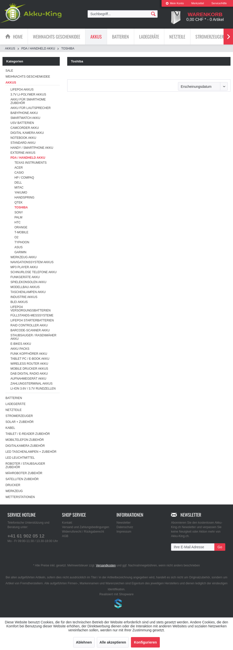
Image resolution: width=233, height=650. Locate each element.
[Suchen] (153, 14)
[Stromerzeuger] (209, 37)
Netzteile (13, 410)
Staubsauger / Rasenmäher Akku (33, 337)
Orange (20, 227)
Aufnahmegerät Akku (28, 378)
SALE (9, 70)
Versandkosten (106, 565)
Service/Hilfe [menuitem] (219, 3)
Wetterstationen (20, 497)
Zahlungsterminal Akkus (31, 383)
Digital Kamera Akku (27, 133)
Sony (18, 212)
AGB (65, 536)
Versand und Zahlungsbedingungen (85, 527)
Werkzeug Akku (23, 257)
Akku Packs (19, 348)
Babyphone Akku (24, 113)
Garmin (20, 252)
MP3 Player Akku (24, 267)
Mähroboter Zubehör (23, 473)
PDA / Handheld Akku (27, 157)
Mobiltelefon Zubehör (24, 440)
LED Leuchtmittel (20, 457)
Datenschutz (124, 527)
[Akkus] (96, 37)
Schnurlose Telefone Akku (33, 272)
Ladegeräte (15, 404)
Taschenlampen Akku (28, 292)
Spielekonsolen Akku (28, 282)
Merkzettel (197, 3)
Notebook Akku (23, 138)
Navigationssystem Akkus (32, 262)
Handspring (24, 197)
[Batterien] (120, 37)
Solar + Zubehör (19, 422)
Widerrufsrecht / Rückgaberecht (83, 531)
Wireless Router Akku (29, 363)
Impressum (123, 531)
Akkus (10, 82)
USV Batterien (22, 123)
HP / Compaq (24, 177)
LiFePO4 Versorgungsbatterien (30, 308)
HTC (17, 222)
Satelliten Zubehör (22, 479)
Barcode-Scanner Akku (30, 330)
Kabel (10, 428)
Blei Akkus (19, 302)
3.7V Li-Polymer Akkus (28, 94)
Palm (18, 217)
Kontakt (67, 522)
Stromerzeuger (19, 416)
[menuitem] (175, 3)
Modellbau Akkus (25, 287)
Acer (18, 167)
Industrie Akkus (23, 297)
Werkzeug (14, 491)
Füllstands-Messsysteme (31, 315)
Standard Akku (22, 143)
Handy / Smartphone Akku (31, 148)
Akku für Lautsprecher (30, 108)
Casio (19, 172)
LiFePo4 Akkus (22, 89)
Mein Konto (175, 3)
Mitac (18, 187)
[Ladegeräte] (149, 37)
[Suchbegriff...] (123, 14)
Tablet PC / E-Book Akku (29, 358)
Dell (18, 182)
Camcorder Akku (24, 128)
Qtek (18, 202)
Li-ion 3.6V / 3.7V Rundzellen (33, 388)
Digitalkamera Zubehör (25, 446)
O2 (16, 237)
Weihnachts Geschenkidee (27, 76)
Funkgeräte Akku (25, 277)
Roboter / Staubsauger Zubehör (25, 465)
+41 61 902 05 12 (25, 536)
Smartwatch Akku (25, 118)
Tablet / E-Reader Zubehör (27, 434)
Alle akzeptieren (113, 642)
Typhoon (21, 242)
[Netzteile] (177, 37)
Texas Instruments (30, 162)
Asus (18, 247)
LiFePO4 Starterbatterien (32, 320)
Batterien (13, 398)
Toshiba (21, 207)
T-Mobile (21, 232)
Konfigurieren (145, 642)
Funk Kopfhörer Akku (28, 353)
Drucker (12, 485)
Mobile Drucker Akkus (29, 368)
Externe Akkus (22, 152)
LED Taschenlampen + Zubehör (31, 451)
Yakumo (20, 192)
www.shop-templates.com (116, 604)
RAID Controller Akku (29, 325)
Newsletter (123, 522)
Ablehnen (84, 642)
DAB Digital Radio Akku (29, 373)
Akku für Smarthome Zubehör (28, 101)
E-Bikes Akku (20, 344)
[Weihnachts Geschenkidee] (56, 37)
